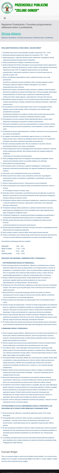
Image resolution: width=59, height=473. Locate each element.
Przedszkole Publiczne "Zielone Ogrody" (31, 8)
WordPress (53, 469)
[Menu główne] (4, 18)
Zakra (45, 469)
